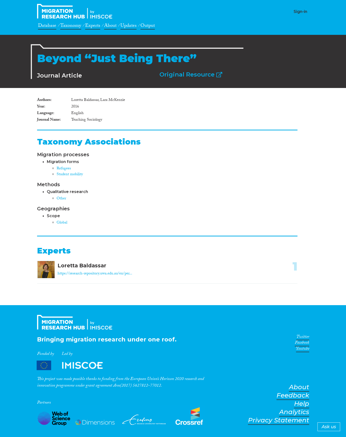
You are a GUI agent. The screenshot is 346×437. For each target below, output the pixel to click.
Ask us (329, 426)
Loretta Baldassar (82, 265)
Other (61, 198)
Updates (128, 26)
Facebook (302, 343)
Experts (92, 26)
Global (62, 223)
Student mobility (70, 174)
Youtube (302, 349)
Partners (74, 365)
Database (47, 26)
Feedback (293, 395)
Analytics (294, 412)
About (110, 26)
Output (147, 26)
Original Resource (190, 74)
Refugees (64, 168)
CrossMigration (76, 11)
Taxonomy (70, 26)
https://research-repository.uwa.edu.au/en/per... (95, 274)
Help (301, 404)
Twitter (302, 337)
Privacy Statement (278, 420)
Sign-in (300, 11)
